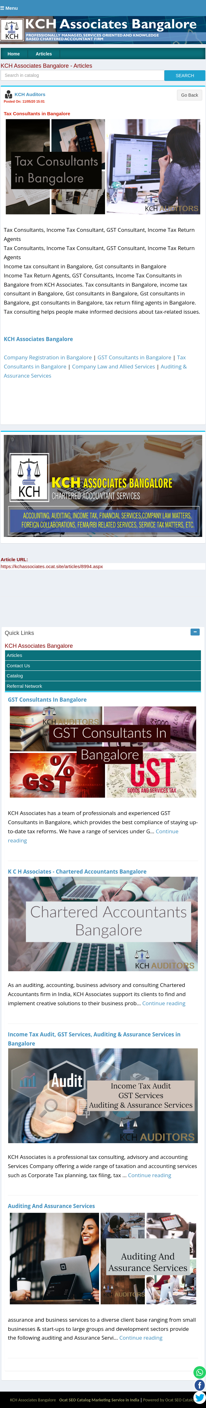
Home (14, 53)
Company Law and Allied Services (113, 366)
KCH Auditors (30, 94)
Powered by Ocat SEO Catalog (169, 1400)
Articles (44, 53)
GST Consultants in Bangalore (134, 357)
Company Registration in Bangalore (48, 357)
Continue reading (163, 1003)
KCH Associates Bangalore (38, 339)
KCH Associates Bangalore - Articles (46, 66)
